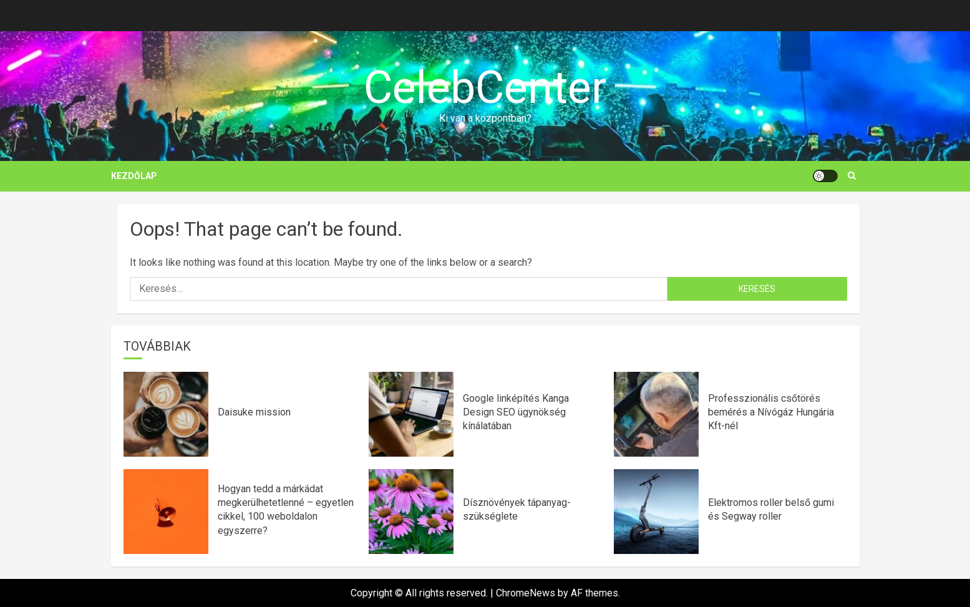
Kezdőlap (134, 176)
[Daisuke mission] (166, 414)
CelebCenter (485, 87)
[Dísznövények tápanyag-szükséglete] (411, 511)
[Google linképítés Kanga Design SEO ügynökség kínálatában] (411, 414)
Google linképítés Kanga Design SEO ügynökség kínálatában (516, 412)
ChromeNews (525, 593)
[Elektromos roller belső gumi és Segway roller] (656, 511)
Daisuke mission (254, 412)
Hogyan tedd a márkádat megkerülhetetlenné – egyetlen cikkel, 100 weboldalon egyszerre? (286, 510)
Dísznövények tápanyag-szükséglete (517, 509)
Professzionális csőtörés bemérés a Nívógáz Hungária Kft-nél (771, 412)
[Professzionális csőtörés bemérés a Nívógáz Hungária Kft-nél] (656, 414)
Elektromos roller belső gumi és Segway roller (771, 509)
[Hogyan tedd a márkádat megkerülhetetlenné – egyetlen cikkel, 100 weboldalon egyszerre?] (166, 511)
